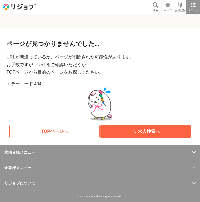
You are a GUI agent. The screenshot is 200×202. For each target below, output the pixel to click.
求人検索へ (145, 131)
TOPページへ (54, 131)
